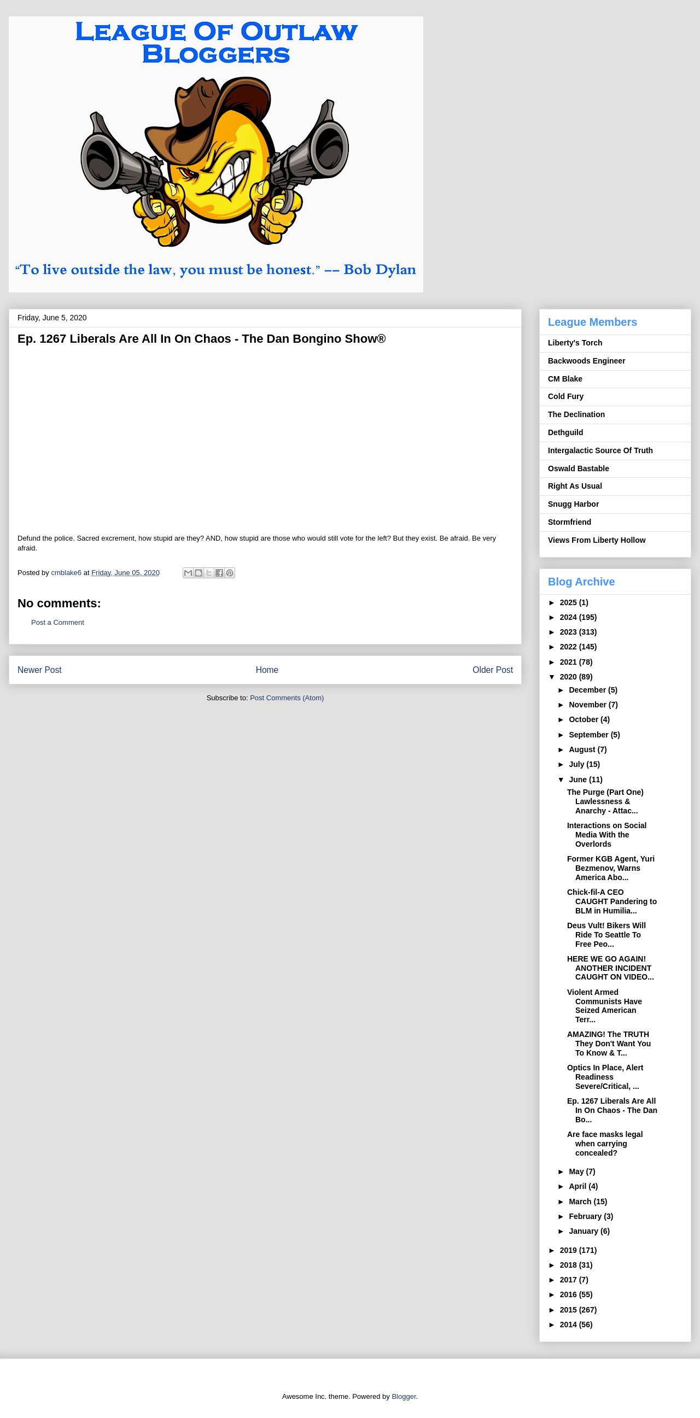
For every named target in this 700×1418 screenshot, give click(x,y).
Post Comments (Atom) (287, 698)
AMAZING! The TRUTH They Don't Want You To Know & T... (609, 1043)
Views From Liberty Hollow (597, 540)
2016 (569, 1294)
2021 (569, 662)
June (579, 779)
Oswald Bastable (578, 468)
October (584, 719)
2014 (569, 1324)
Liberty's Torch (575, 342)
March (581, 1201)
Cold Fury (566, 396)
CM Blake (565, 378)
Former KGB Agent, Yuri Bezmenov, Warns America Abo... (611, 868)
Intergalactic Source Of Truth (600, 450)
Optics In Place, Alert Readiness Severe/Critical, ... (605, 1077)
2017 (569, 1279)
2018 (569, 1265)
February (586, 1216)
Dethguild (566, 432)
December (588, 689)
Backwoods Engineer (587, 360)
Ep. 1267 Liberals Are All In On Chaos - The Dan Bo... (612, 1110)
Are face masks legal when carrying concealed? (605, 1143)
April (578, 1186)
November (588, 704)
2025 (569, 602)
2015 (569, 1309)
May (577, 1171)
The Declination (576, 414)
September (589, 734)
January (584, 1231)
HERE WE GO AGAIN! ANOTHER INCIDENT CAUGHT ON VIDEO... (610, 968)
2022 (569, 646)
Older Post (492, 670)
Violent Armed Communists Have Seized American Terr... (604, 1006)
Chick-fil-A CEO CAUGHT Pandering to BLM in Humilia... (612, 901)
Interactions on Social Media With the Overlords (606, 834)
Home (267, 670)
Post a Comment (57, 622)
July (577, 764)
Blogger (404, 1396)
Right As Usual (575, 486)
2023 (569, 632)
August (583, 749)
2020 (569, 676)
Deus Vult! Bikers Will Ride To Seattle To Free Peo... (606, 934)
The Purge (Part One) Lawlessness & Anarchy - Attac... (605, 801)
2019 (569, 1250)
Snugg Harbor (573, 504)
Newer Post (40, 670)
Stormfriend (569, 522)
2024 (569, 617)
